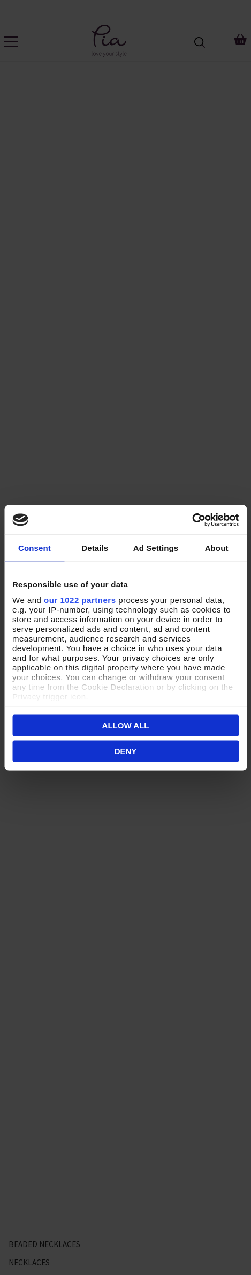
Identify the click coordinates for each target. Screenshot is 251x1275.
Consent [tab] (34, 547)
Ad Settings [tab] (155, 547)
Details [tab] (94, 547)
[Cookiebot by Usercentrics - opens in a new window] (192, 520)
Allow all (125, 725)
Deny (126, 750)
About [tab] (217, 547)
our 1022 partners (80, 599)
